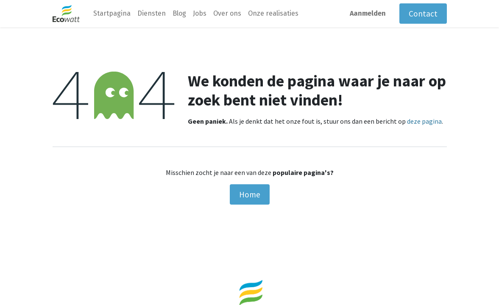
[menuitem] (112, 13)
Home (249, 194)
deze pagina (424, 121)
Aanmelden (368, 13)
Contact (423, 13)
